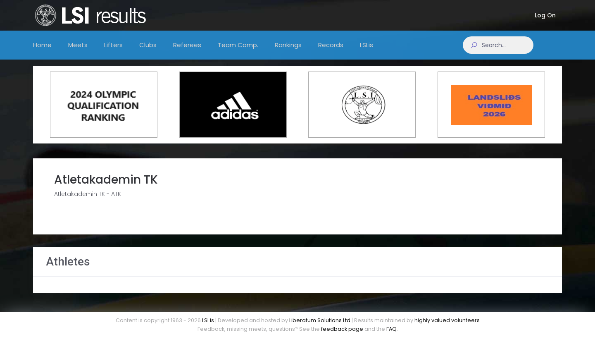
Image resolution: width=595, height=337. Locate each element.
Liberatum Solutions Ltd (319, 320)
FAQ (391, 328)
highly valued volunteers (447, 320)
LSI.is (208, 320)
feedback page (342, 328)
